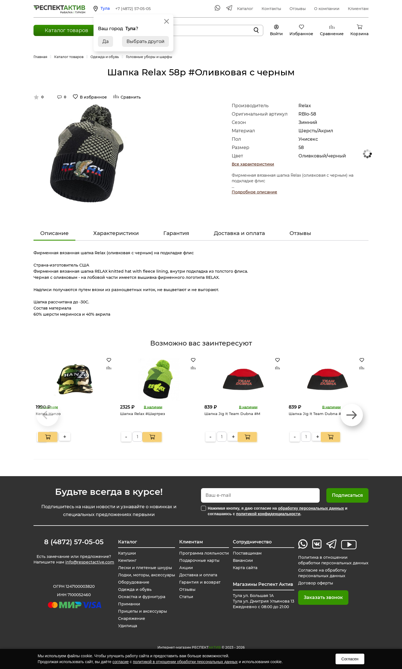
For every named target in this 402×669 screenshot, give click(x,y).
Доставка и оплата (239, 233)
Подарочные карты (199, 560)
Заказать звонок (323, 597)
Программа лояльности (204, 553)
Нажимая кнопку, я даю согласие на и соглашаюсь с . (277, 511)
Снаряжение (131, 618)
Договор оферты (315, 583)
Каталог (245, 8)
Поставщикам (247, 553)
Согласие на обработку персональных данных (322, 573)
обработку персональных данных (311, 508)
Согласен (349, 659)
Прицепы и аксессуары (142, 611)
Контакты (271, 8)
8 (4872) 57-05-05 (74, 542)
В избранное (93, 97)
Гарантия (176, 233)
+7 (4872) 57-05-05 (133, 8)
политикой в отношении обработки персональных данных (185, 662)
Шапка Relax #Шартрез (142, 413)
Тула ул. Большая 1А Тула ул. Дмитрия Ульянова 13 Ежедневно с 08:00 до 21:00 (263, 601)
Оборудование (133, 582)
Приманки (129, 603)
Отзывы (297, 8)
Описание (54, 233)
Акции (186, 567)
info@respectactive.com (89, 562)
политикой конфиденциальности (268, 514)
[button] (352, 415)
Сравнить (131, 97)
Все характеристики (253, 164)
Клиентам (358, 8)
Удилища (127, 625)
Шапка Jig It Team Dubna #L (316, 413)
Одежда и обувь (135, 589)
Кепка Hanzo (48, 413)
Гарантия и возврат (200, 582)
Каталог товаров (66, 30)
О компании (326, 8)
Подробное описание (254, 192)
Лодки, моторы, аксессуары (146, 574)
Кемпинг (127, 560)
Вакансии (243, 560)
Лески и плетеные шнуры (145, 567)
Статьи (186, 596)
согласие (121, 662)
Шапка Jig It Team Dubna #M (232, 413)
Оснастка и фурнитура (141, 596)
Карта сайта (245, 567)
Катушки (127, 553)
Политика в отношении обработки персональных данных (333, 560)
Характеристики (116, 233)
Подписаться (347, 495)
